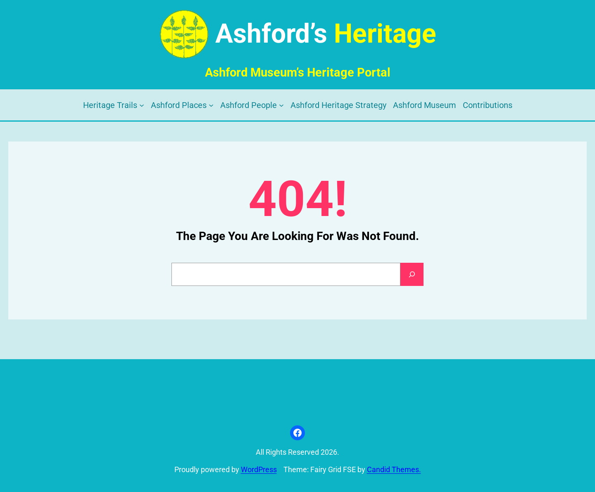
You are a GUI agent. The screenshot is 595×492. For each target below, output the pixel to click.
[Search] (412, 274)
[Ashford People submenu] (281, 105)
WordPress (259, 470)
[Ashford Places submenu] (211, 105)
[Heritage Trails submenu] (141, 105)
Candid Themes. (394, 470)
